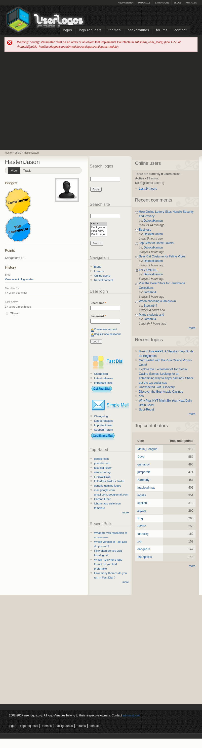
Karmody (143, 480)
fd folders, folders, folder (109, 481)
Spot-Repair (147, 409)
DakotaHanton (153, 220)
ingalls (141, 495)
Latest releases (103, 378)
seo (141, 396)
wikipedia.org (102, 472)
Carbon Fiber (102, 499)
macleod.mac (146, 487)
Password (98, 316)
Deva (140, 456)
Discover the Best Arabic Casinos (161, 391)
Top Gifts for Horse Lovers (156, 243)
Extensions (162, 2)
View (15, 169)
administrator (131, 715)
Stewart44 (150, 305)
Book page (99, 235)
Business (145, 229)
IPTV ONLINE (148, 270)
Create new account (105, 329)
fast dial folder (103, 467)
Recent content (103, 280)
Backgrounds (138, 30)
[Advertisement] (47, 100)
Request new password (107, 334)
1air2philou (144, 557)
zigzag (141, 510)
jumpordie (144, 472)
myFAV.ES (191, 2)
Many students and (151, 314)
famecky (143, 534)
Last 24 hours (148, 188)
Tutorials (144, 2)
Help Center (125, 2)
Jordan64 (150, 292)
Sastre (141, 526)
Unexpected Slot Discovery (157, 387)
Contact (180, 30)
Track (27, 170)
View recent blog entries (19, 279)
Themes (115, 30)
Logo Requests (90, 30)
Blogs (177, 2)
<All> (99, 224)
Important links (103, 382)
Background (99, 227)
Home (8, 152)
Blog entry (99, 231)
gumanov (143, 464)
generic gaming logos (107, 485)
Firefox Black (102, 476)
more (125, 512)
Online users (102, 275)
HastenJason (31, 152)
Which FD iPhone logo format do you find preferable (108, 564)
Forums (161, 30)
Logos (67, 30)
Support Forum (103, 429)
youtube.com (102, 463)
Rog (140, 518)
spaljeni (142, 503)
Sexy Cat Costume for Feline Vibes (162, 256)
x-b (139, 541)
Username (98, 302)
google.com (101, 458)
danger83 (143, 549)
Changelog (101, 373)
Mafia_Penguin (147, 449)
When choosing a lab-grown (157, 301)
